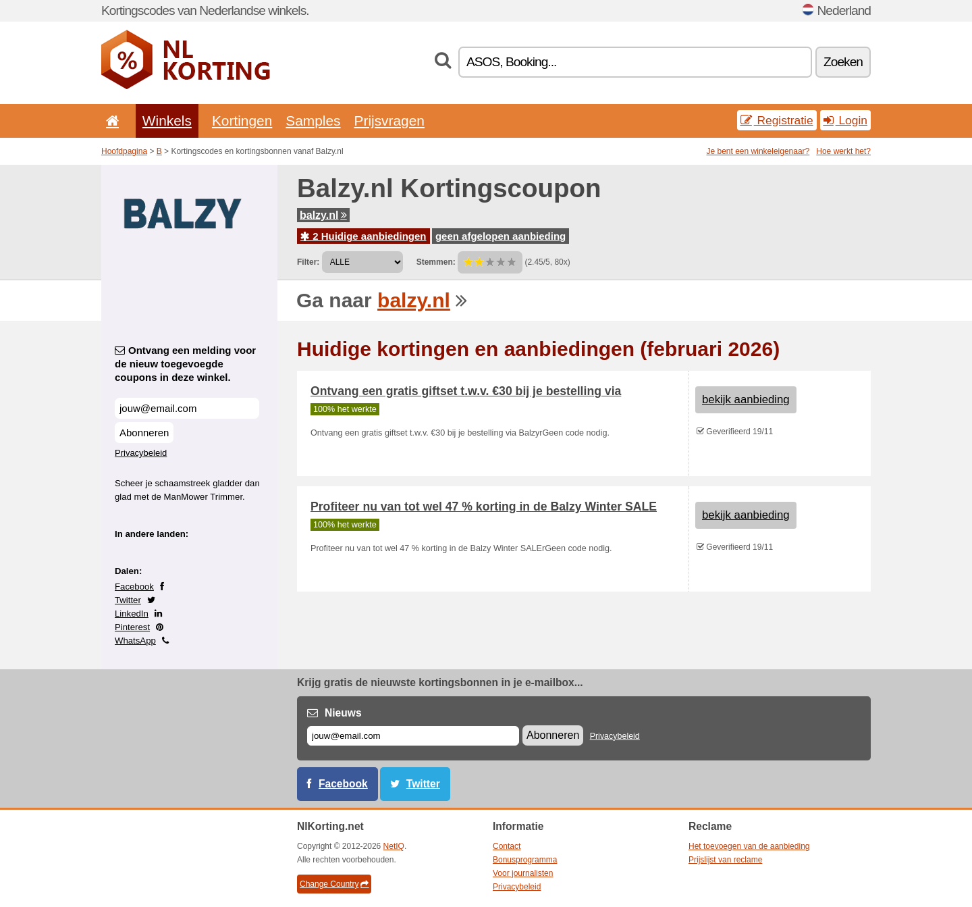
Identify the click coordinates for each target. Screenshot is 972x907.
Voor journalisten (523, 873)
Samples (313, 120)
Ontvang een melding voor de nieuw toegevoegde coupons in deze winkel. (185, 363)
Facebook (134, 586)
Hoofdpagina (124, 151)
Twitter (128, 600)
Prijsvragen (389, 120)
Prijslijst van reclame (725, 859)
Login (845, 120)
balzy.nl (323, 215)
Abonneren (144, 432)
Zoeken (843, 62)
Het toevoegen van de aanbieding (748, 846)
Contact (506, 846)
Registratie (776, 120)
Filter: (308, 262)
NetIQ (393, 846)
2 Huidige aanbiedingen (363, 236)
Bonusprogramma (525, 859)
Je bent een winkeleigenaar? (758, 151)
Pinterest (132, 627)
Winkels (167, 120)
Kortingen (242, 120)
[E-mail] (413, 736)
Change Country (334, 884)
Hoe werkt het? (843, 151)
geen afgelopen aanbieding (500, 236)
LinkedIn (131, 613)
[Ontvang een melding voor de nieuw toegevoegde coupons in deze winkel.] (187, 408)
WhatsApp (135, 641)
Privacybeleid (141, 453)
